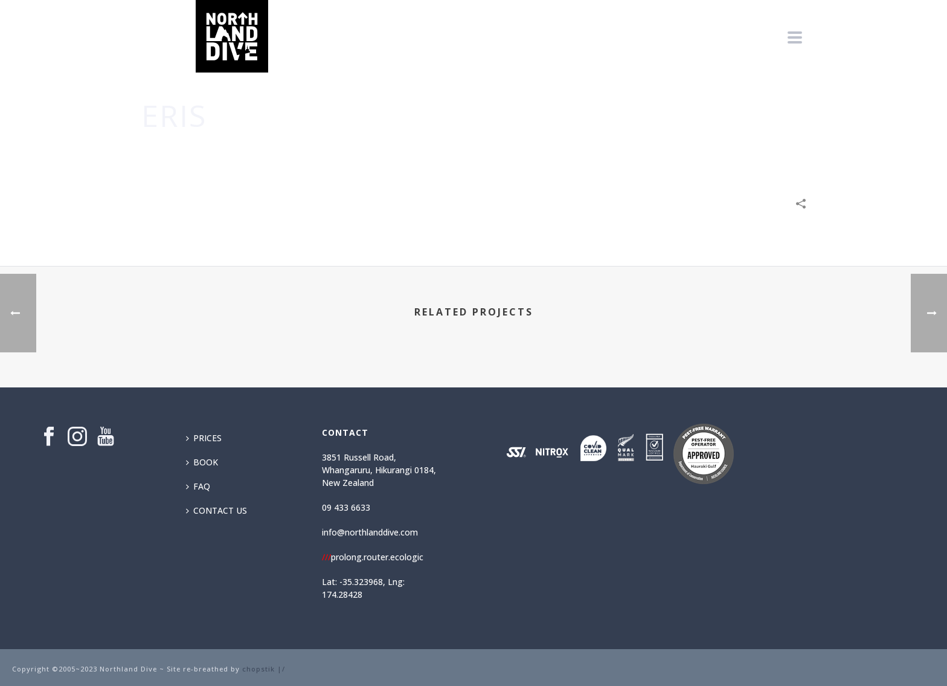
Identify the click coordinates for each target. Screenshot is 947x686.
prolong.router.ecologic (372, 557)
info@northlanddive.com (370, 532)
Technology (749, 151)
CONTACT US (216, 510)
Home (662, 151)
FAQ (198, 486)
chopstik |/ (263, 668)
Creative (698, 151)
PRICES (204, 438)
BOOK (202, 462)
